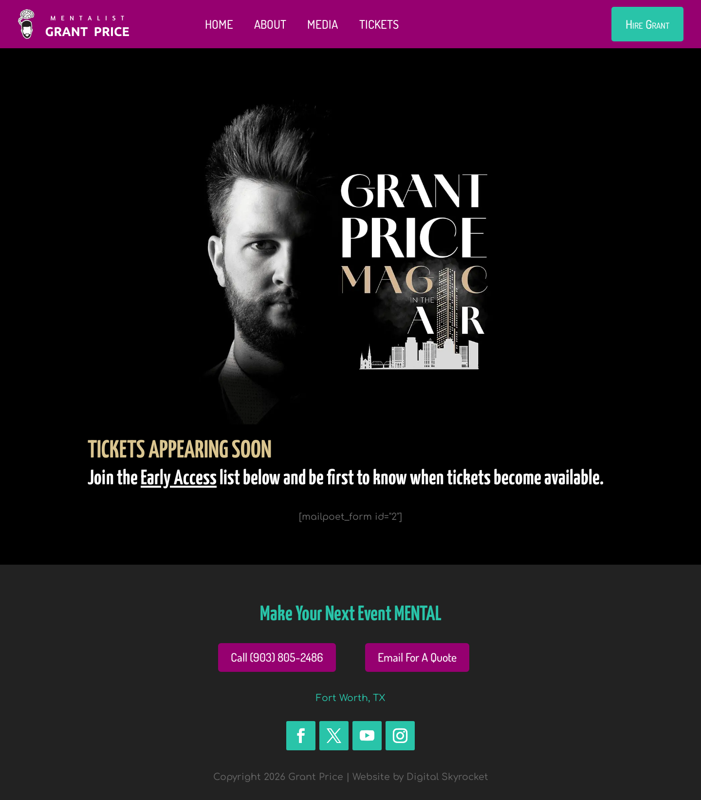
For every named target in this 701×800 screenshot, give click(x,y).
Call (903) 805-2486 (277, 657)
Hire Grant (647, 24)
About (270, 24)
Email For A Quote (417, 657)
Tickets (379, 24)
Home (219, 24)
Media (322, 24)
